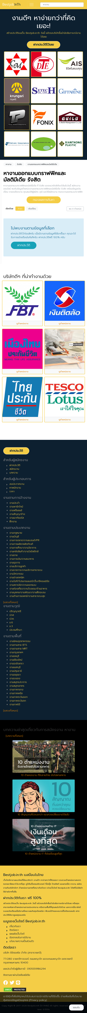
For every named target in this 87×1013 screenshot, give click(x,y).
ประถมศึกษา (15, 630)
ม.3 (11, 626)
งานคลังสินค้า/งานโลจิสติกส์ (23, 551)
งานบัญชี (14, 536)
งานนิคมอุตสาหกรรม (19, 641)
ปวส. (11, 615)
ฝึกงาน (13, 521)
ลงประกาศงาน (16, 484)
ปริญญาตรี (15, 611)
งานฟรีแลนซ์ (15, 510)
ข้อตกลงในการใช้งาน (20, 937)
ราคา (11, 491)
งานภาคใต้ (14, 704)
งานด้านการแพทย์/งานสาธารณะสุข (27, 596)
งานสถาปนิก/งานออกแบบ (22, 585)
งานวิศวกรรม (16, 574)
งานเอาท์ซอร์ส (16, 518)
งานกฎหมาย (15, 533)
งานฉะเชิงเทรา (16, 663)
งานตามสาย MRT (18, 649)
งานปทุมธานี (15, 671)
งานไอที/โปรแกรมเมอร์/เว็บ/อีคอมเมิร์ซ (29, 581)
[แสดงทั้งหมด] (10, 602)
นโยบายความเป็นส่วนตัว (21, 941)
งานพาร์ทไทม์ (16, 507)
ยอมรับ (76, 1007)
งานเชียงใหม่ (15, 660)
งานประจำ (14, 503)
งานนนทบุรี (15, 667)
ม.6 (11, 622)
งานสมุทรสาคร (16, 686)
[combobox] (62, 4)
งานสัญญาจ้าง (17, 514)
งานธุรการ (14, 562)
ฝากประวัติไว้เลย (43, 44)
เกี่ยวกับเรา (15, 926)
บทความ (13, 473)
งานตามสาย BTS (18, 645)
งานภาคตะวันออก (18, 697)
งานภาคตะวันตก (17, 701)
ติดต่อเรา (14, 930)
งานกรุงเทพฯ (16, 652)
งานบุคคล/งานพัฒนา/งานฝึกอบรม (27, 592)
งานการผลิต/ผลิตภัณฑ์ (21, 544)
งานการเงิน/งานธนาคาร (21, 559)
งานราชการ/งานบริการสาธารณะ (25, 570)
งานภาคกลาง (16, 689)
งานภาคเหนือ (16, 693)
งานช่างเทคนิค (16, 577)
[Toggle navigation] (31, 4)
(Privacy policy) (38, 1000)
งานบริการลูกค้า (17, 566)
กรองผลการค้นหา (43, 200)
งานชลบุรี (14, 656)
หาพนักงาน (15, 488)
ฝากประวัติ (23, 245)
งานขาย (13, 555)
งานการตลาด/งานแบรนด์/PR (24, 540)
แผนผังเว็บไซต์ (16, 934)
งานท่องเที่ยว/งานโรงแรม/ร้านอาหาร (28, 589)
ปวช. (11, 619)
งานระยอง (14, 678)
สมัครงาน (14, 469)
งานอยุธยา (15, 675)
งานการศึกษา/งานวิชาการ (22, 548)
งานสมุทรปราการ (18, 682)
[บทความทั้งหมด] (14, 736)
